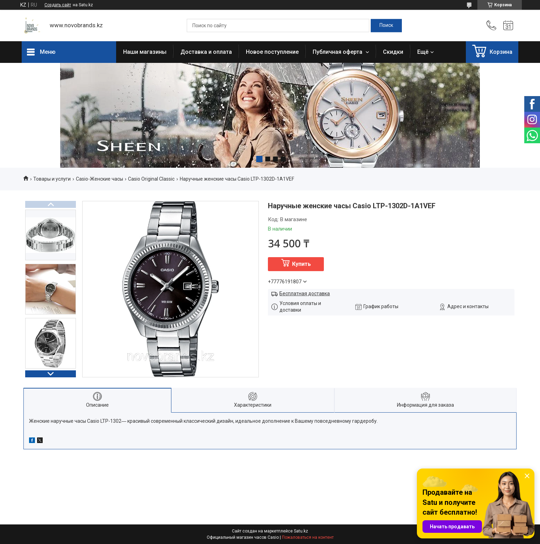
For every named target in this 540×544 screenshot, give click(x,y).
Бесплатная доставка (304, 293)
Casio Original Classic (151, 179)
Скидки (393, 52)
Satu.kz (301, 531)
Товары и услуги (52, 179)
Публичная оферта (338, 52)
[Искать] (386, 25)
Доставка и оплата (206, 52)
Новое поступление (272, 52)
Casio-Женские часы (99, 179)
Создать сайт (57, 4)
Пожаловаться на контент (308, 537)
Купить (301, 264)
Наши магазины (144, 52)
